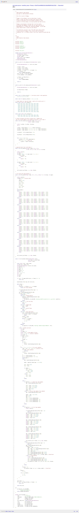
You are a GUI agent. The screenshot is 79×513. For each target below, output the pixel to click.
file (35, 9)
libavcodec (60, 5)
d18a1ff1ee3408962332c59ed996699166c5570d (45, 5)
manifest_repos (25, 5)
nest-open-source (17, 5)
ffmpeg (32, 5)
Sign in (77, 1)
